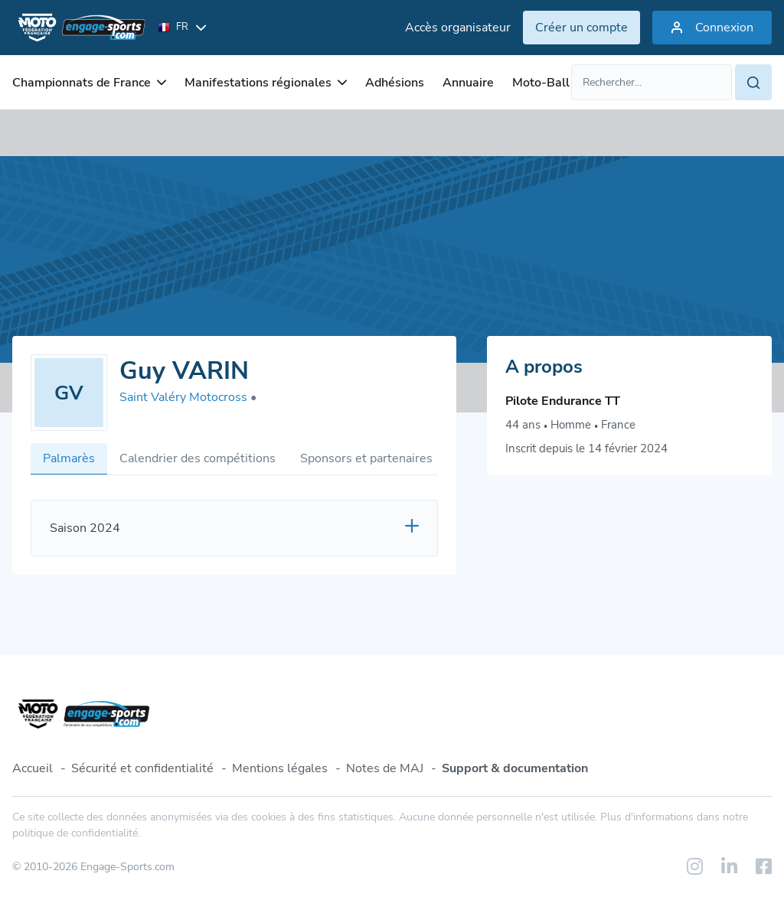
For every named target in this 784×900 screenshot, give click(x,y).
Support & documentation (515, 768)
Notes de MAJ (384, 768)
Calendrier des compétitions (197, 458)
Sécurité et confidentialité (142, 768)
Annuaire (468, 82)
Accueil (32, 768)
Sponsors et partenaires (366, 458)
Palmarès (69, 458)
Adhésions (394, 82)
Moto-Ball (541, 82)
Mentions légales (280, 768)
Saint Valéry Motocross (187, 397)
